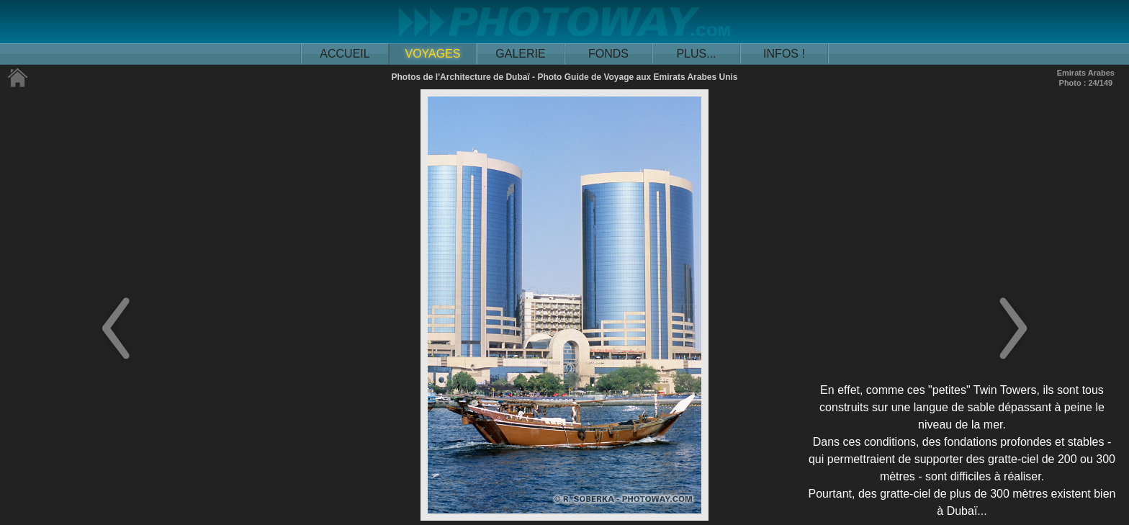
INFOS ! (784, 54)
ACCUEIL (344, 54)
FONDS (608, 54)
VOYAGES (432, 54)
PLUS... (696, 54)
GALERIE (520, 54)
